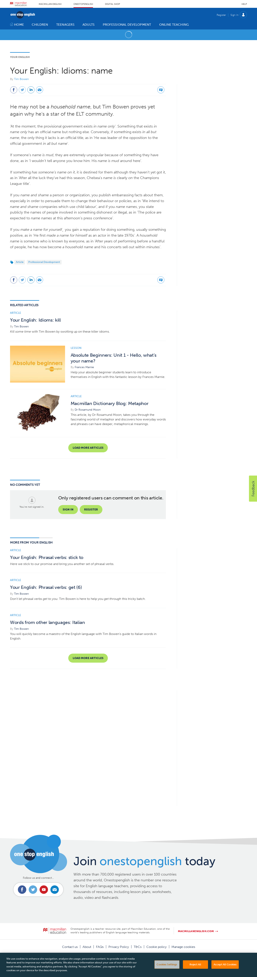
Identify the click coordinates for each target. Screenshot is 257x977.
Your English (20, 57)
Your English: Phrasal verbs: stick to (46, 557)
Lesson (76, 348)
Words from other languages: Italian (47, 622)
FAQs (100, 947)
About (87, 947)
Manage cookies (183, 947)
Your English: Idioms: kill (35, 320)
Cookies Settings (167, 969)
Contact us (70, 947)
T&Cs (138, 947)
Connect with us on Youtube (44, 889)
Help (244, 4)
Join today (144, 861)
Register (221, 14)
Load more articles (88, 448)
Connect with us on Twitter (33, 889)
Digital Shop (112, 4)
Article (19, 261)
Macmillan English (50, 4)
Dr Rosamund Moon (88, 409)
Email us (55, 889)
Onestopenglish (83, 4)
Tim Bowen (21, 79)
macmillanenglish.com (196, 931)
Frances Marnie (84, 367)
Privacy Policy (118, 947)
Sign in (68, 509)
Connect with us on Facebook (22, 889)
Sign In (234, 14)
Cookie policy (156, 947)
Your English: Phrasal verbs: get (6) (46, 587)
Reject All (195, 969)
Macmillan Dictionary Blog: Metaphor (110, 403)
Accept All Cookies (225, 969)
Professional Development (44, 261)
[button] (253, 489)
